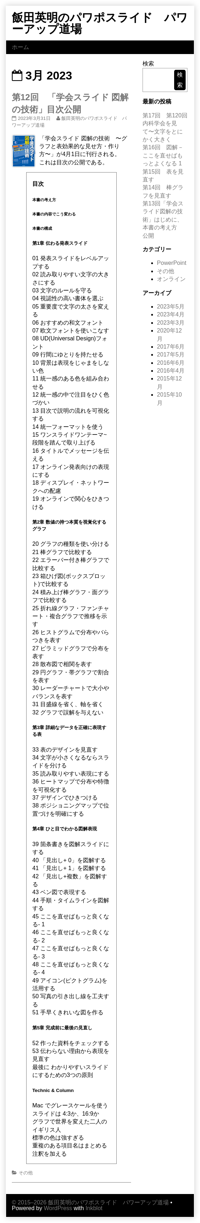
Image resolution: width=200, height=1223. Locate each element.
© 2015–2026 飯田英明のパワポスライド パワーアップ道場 (90, 1202)
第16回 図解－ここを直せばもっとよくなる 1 (163, 155)
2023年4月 (171, 314)
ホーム (20, 47)
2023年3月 (171, 323)
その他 (26, 1172)
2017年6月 (171, 347)
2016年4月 (171, 371)
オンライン (171, 279)
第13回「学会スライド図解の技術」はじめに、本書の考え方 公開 (163, 219)
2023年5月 (171, 307)
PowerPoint (171, 263)
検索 (148, 63)
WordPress (58, 1208)
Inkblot (93, 1208)
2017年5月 (171, 354)
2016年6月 (171, 363)
